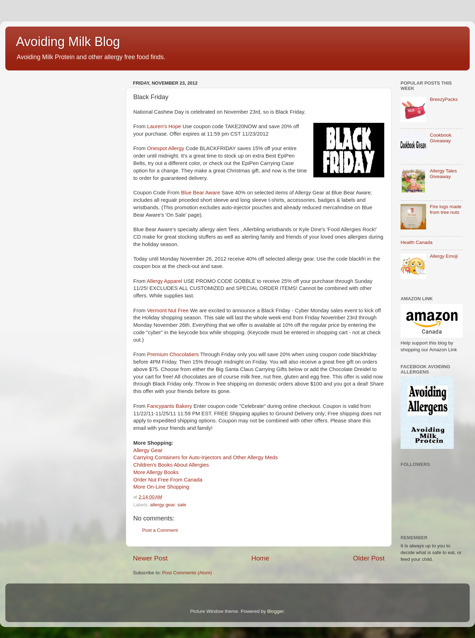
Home (260, 558)
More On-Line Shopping (161, 487)
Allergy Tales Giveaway (443, 173)
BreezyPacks (444, 99)
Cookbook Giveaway (440, 137)
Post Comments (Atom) (187, 572)
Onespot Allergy (165, 148)
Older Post (369, 558)
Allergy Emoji (444, 256)
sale (182, 504)
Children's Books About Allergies (171, 465)
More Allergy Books (156, 472)
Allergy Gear (148, 450)
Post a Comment (160, 530)
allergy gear (162, 504)
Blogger (275, 611)
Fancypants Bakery (169, 406)
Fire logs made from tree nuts (445, 209)
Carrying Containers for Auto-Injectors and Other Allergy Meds (205, 457)
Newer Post (150, 558)
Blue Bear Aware (200, 192)
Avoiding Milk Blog (68, 41)
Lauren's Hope (164, 126)
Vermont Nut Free (168, 310)
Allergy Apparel (164, 281)
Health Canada (416, 242)
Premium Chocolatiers (173, 354)
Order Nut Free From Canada (167, 480)
